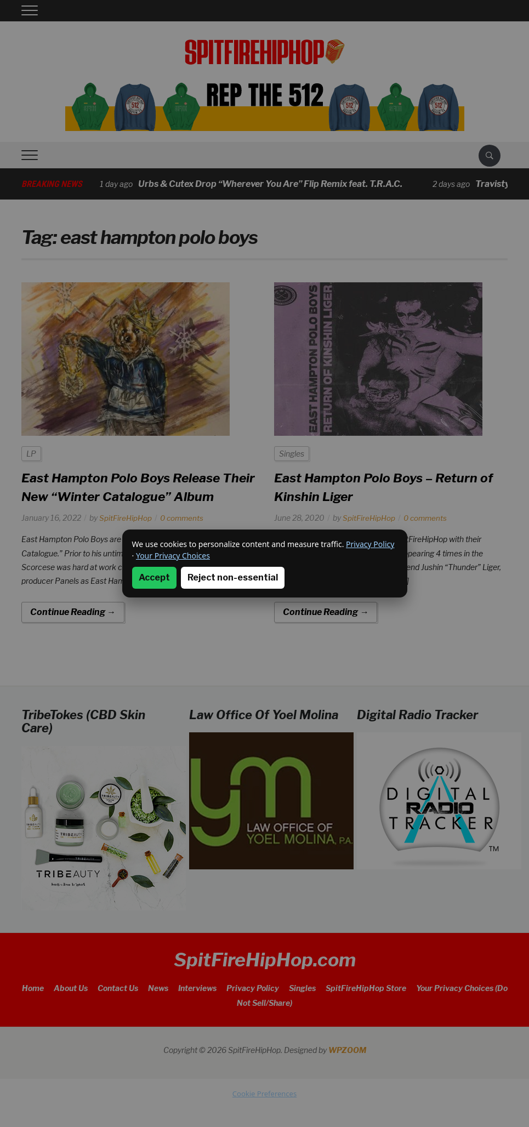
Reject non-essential (232, 577)
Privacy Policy (370, 544)
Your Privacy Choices (173, 555)
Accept (154, 577)
